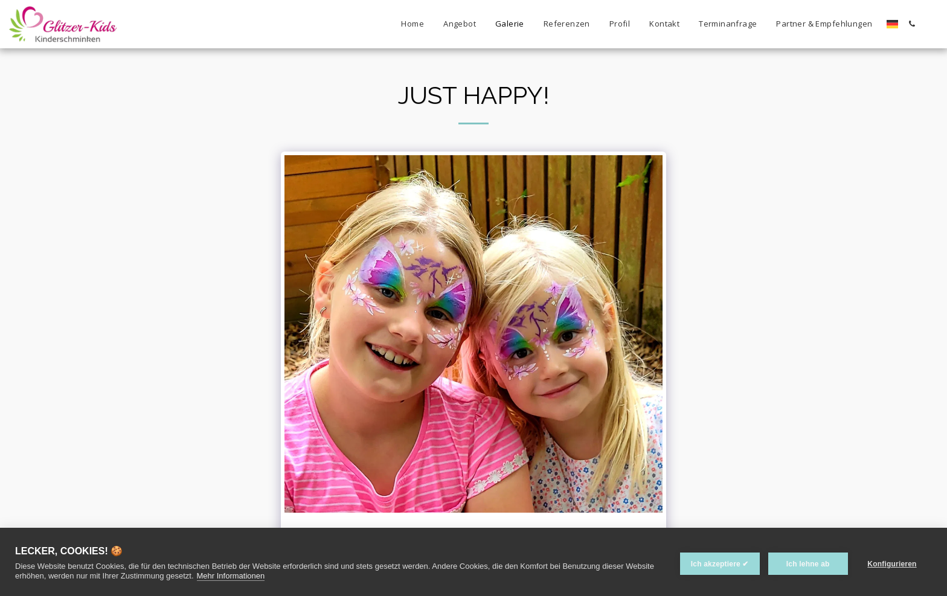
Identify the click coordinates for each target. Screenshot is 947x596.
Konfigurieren (891, 561)
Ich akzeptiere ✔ (716, 561)
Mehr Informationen (261, 575)
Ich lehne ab (804, 561)
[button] (912, 24)
